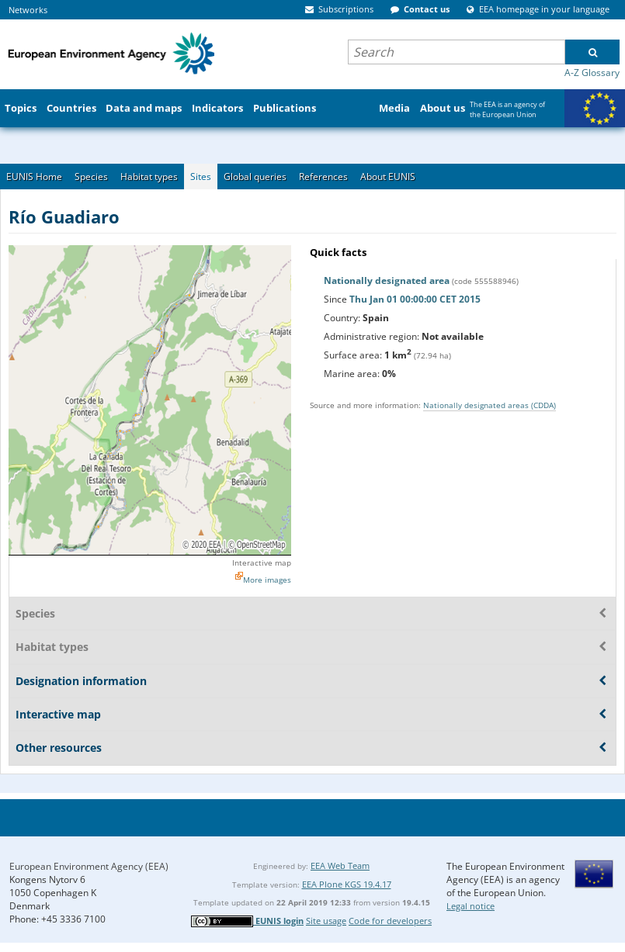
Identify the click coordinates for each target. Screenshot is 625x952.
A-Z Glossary (592, 72)
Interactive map (261, 562)
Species (91, 176)
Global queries (255, 176)
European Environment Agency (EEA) (88, 866)
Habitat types (149, 176)
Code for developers (390, 920)
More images (267, 579)
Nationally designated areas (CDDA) (489, 405)
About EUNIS (387, 176)
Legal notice (470, 906)
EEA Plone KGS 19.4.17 (346, 884)
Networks (28, 10)
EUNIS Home (34, 176)
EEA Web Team (340, 865)
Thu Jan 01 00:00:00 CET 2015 (415, 299)
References (323, 176)
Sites (200, 176)
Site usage (326, 920)
